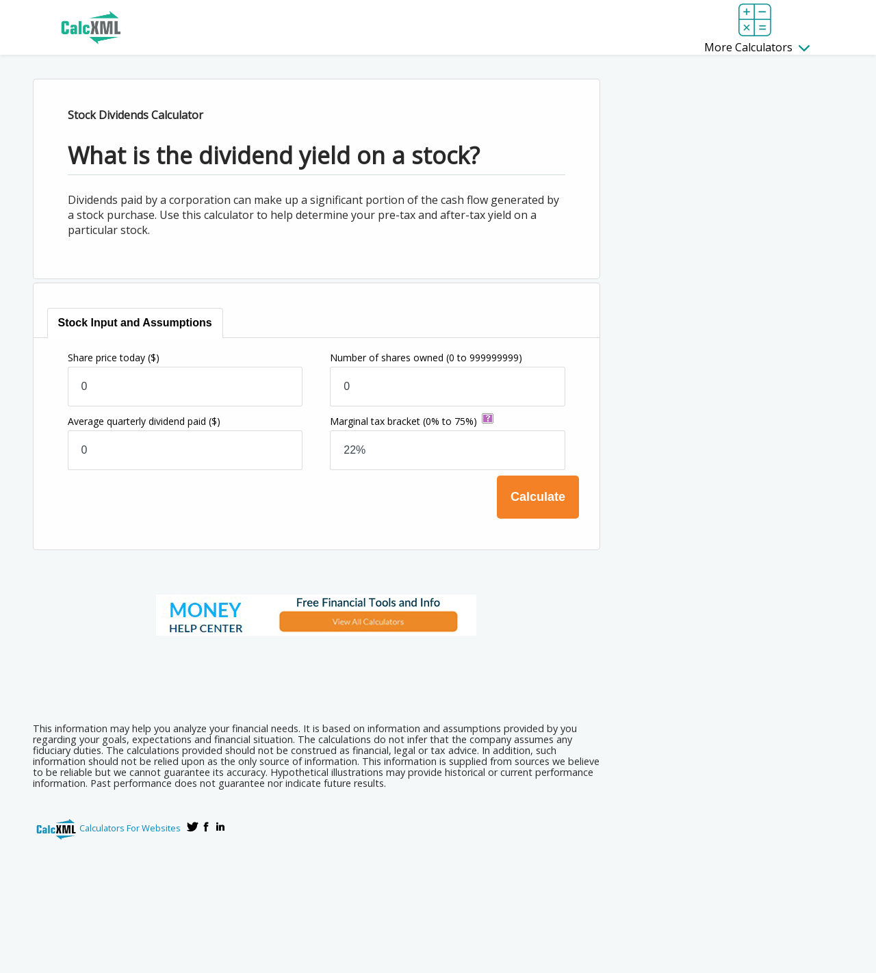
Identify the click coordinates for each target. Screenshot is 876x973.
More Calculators (757, 47)
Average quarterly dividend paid (144, 421)
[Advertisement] (316, 674)
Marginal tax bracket (403, 421)
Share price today (113, 357)
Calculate (538, 497)
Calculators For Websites (130, 828)
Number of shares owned (426, 357)
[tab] (135, 323)
